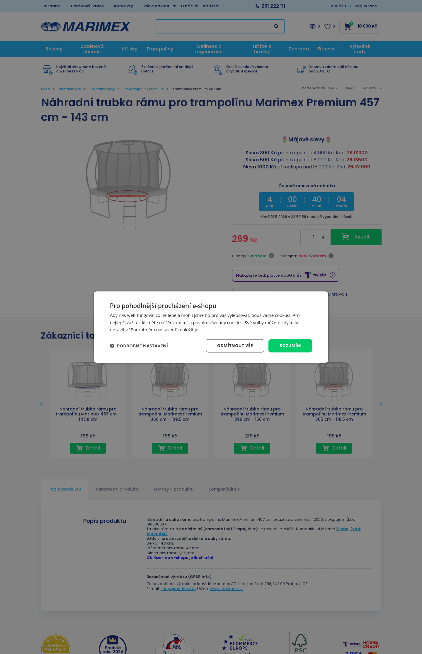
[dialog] (211, 327)
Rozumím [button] (290, 345)
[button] (139, 346)
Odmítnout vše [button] (235, 345)
